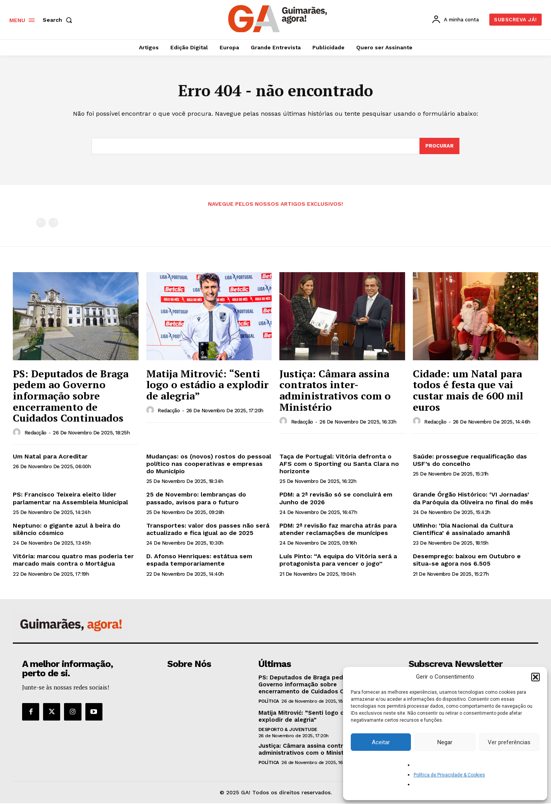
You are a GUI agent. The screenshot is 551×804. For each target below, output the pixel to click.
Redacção (35, 433)
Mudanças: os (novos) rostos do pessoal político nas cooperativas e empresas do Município (208, 464)
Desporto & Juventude (287, 730)
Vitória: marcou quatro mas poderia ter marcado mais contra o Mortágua (73, 560)
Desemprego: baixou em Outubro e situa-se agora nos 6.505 (467, 560)
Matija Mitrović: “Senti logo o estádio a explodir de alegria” (207, 385)
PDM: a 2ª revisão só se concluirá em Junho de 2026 (335, 499)
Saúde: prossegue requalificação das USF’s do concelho (470, 460)
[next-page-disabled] (53, 224)
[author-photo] (18, 433)
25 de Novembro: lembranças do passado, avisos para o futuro (196, 499)
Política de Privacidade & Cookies (449, 775)
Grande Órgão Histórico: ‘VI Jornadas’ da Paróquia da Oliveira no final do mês (473, 499)
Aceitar (381, 742)
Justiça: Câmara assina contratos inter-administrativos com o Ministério (335, 391)
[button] (535, 677)
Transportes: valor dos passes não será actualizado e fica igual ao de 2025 (207, 530)
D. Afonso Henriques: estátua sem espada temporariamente (199, 560)
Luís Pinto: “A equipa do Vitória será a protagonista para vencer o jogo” (338, 560)
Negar (444, 742)
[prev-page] (41, 224)
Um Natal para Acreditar (50, 457)
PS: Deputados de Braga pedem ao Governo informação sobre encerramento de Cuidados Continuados (70, 396)
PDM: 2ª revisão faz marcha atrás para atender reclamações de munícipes (338, 530)
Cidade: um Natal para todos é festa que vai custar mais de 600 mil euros (468, 391)
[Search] (439, 147)
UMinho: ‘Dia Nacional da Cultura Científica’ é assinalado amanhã (463, 530)
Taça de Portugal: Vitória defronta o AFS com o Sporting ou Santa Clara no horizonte (339, 464)
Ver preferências (509, 742)
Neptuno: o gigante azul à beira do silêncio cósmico (66, 530)
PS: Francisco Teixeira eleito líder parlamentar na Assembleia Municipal (70, 499)
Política (268, 702)
